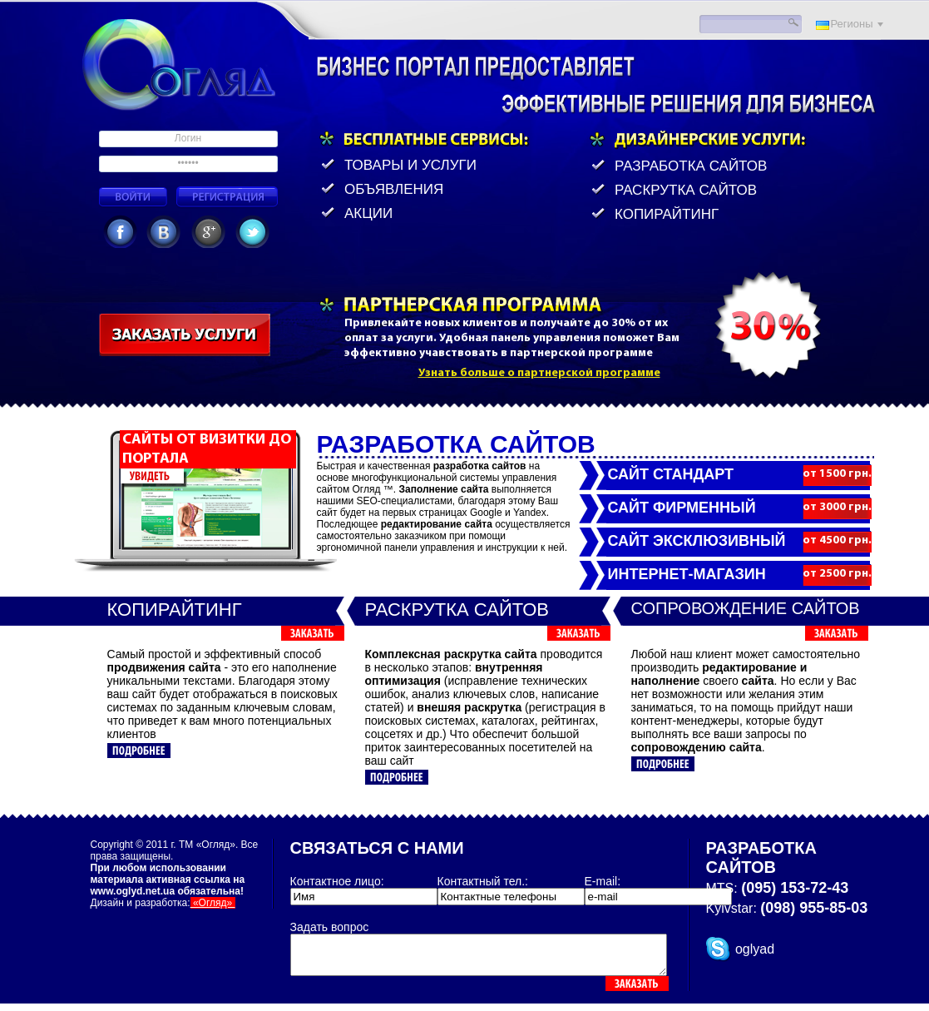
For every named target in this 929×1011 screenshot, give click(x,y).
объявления (393, 189)
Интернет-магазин (687, 574)
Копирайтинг (667, 214)
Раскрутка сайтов (686, 190)
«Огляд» (212, 903)
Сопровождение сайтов (745, 608)
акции (370, 213)
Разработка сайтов (691, 166)
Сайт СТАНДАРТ (671, 474)
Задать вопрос (329, 927)
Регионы (852, 23)
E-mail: (603, 881)
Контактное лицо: (337, 881)
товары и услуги (410, 165)
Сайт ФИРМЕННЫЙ (682, 507)
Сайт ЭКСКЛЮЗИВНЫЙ (697, 541)
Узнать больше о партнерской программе (539, 373)
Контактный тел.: (482, 881)
